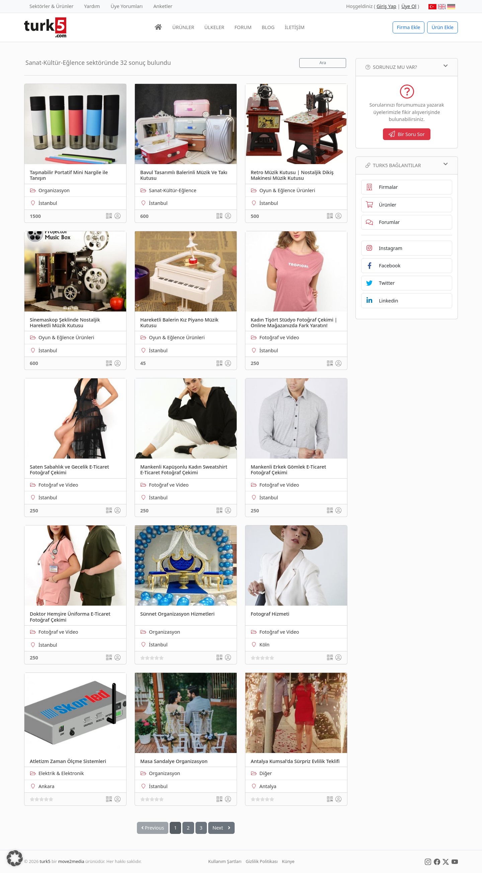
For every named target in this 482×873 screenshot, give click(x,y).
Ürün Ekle (442, 27)
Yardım (92, 6)
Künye (288, 861)
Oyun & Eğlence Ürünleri (287, 190)
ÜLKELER (214, 27)
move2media (71, 861)
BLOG (268, 27)
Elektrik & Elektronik (61, 773)
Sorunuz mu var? (407, 67)
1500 (35, 216)
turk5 (45, 861)
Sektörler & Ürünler (51, 6)
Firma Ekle (408, 27)
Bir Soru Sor (407, 134)
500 (255, 216)
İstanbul (47, 203)
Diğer (265, 773)
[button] (14, 858)
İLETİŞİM (295, 27)
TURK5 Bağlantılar (407, 165)
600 (144, 216)
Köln (264, 644)
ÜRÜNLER (183, 27)
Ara (322, 63)
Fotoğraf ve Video (279, 337)
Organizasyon (54, 190)
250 (255, 363)
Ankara (46, 786)
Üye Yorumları (127, 6)
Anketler (162, 6)
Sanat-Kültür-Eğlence (172, 190)
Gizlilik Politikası (261, 861)
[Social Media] (428, 861)
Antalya (267, 786)
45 (143, 363)
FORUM (242, 27)
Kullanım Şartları (224, 861)
